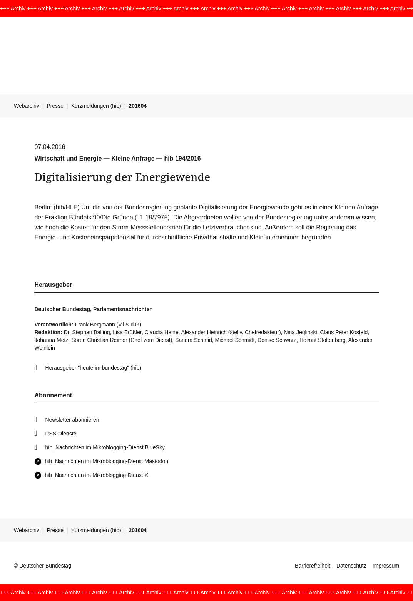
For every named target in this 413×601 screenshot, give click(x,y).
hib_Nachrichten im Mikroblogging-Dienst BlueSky (104, 447)
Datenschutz (351, 565)
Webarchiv (26, 106)
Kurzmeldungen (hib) (96, 106)
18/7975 (152, 217)
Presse (55, 106)
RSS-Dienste (60, 433)
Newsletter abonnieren (72, 420)
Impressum (386, 565)
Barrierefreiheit (312, 565)
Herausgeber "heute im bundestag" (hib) (93, 368)
